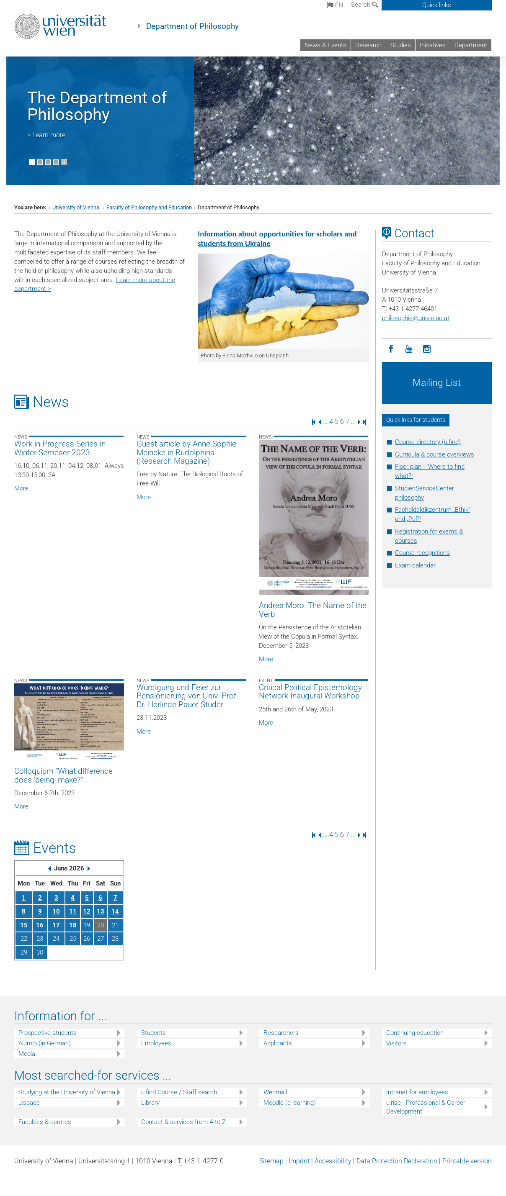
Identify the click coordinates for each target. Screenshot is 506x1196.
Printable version (467, 1161)
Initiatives (433, 45)
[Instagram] (427, 349)
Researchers (281, 1033)
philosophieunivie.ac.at (415, 318)
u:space (29, 1102)
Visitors (396, 1043)
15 (24, 925)
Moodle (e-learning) (289, 1102)
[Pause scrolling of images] (64, 162)
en (335, 5)
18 (73, 925)
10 (56, 911)
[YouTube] (409, 349)
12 (86, 911)
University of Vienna (76, 207)
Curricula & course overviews (434, 454)
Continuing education (415, 1033)
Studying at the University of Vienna (66, 1092)
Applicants (277, 1043)
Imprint (299, 1161)
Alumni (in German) (44, 1043)
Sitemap (271, 1161)
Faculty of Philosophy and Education (149, 207)
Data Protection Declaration (396, 1161)
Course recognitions (422, 553)
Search (364, 4)
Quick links (436, 5)
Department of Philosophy (192, 26)
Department (470, 45)
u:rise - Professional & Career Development (425, 1107)
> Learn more (46, 135)
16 (40, 925)
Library (150, 1102)
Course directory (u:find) (428, 442)
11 (73, 911)
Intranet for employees (417, 1092)
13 (100, 911)
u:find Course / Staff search (179, 1092)
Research (368, 45)
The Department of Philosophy (97, 106)
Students (153, 1033)
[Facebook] (391, 349)
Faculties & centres (44, 1122)
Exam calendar (415, 565)
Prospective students (47, 1033)
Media (26, 1053)
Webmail (275, 1092)
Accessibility (333, 1161)
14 (115, 911)
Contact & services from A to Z (183, 1122)
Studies (400, 45)
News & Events (325, 45)
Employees (156, 1043)
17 (56, 925)
